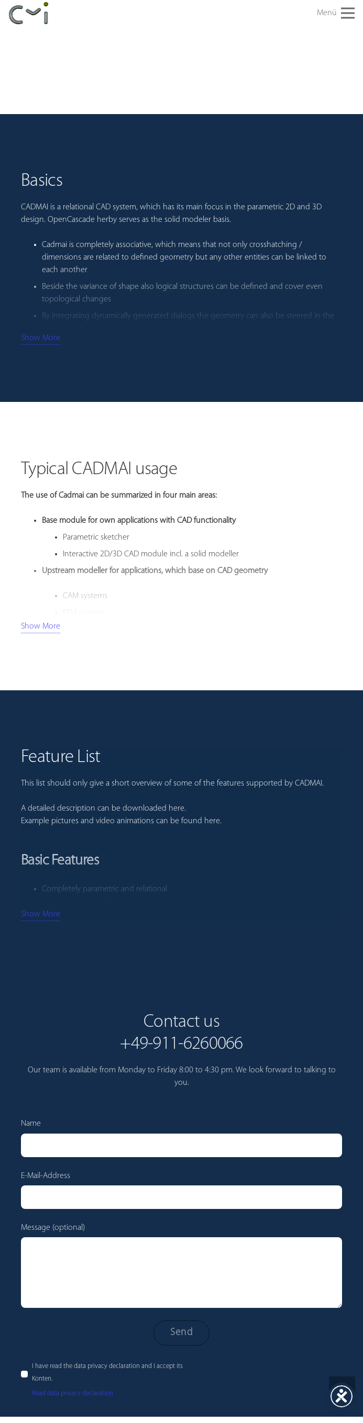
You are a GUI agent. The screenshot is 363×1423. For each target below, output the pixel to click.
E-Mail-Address (181, 1190)
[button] (335, 13)
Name (181, 1138)
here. (213, 821)
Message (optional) (181, 1266)
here (176, 808)
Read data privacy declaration (72, 1393)
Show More (40, 338)
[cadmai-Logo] (28, 13)
